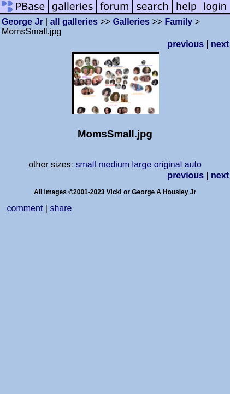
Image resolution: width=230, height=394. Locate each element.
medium (113, 164)
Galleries (131, 21)
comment (25, 208)
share (61, 208)
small (85, 164)
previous (185, 44)
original (168, 164)
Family (179, 21)
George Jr (22, 21)
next (220, 44)
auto (193, 164)
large (142, 164)
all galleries (74, 21)
